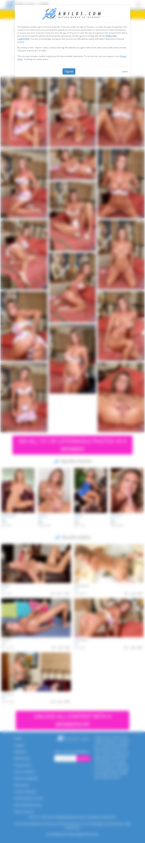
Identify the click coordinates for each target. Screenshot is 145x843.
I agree (69, 71)
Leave (125, 71)
